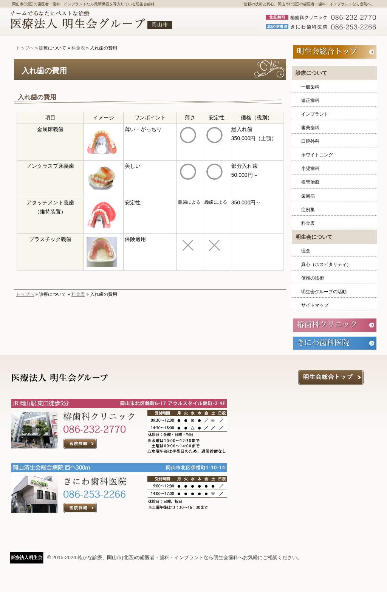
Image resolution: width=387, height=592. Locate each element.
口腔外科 (310, 141)
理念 (305, 250)
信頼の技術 (312, 278)
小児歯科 (310, 168)
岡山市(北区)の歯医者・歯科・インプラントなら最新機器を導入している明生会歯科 (83, 4)
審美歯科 (310, 127)
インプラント (314, 114)
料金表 (78, 48)
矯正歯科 (310, 100)
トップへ (25, 48)
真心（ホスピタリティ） (326, 264)
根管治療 (310, 182)
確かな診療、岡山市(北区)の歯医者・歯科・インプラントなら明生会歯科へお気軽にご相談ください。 (189, 557)
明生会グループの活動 (324, 291)
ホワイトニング (317, 155)
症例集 (308, 209)
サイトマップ (314, 305)
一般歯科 (310, 87)
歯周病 (308, 196)
